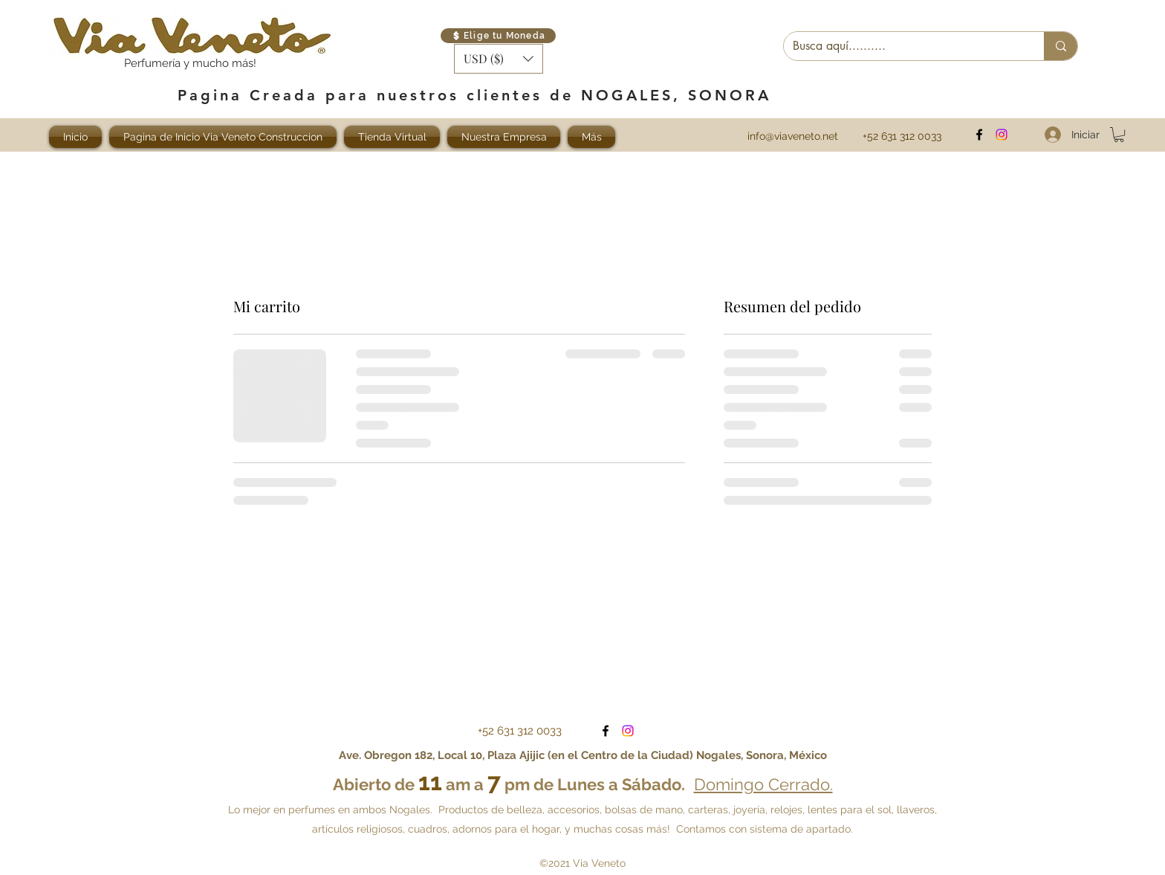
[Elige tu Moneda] (498, 35)
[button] (498, 59)
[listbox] (498, 59)
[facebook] (979, 134)
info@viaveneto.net (792, 136)
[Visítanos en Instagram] (1001, 134)
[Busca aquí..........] (903, 46)
